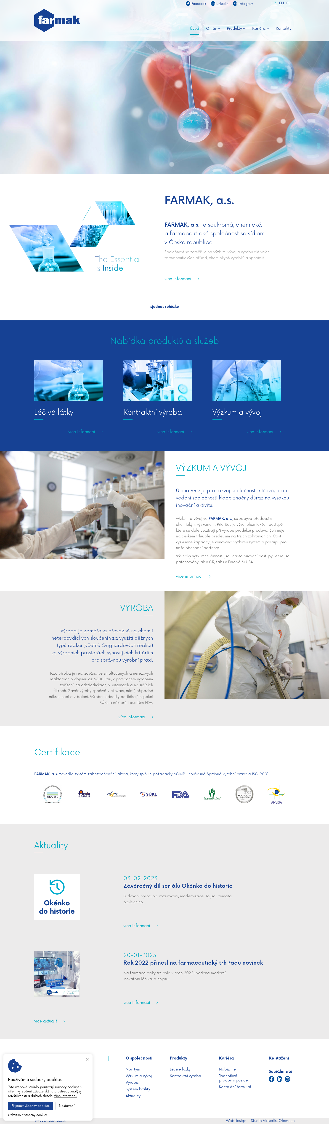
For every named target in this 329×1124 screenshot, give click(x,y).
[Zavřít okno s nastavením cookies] (87, 1060)
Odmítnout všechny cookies (27, 1115)
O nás (213, 28)
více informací (177, 279)
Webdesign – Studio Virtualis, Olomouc (260, 1121)
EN (281, 4)
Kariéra (260, 28)
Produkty (236, 28)
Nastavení (66, 1106)
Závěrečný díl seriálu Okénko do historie (178, 886)
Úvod (194, 28)
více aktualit (45, 1021)
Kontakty (283, 28)
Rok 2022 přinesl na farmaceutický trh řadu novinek (193, 963)
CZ (274, 4)
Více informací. (65, 1096)
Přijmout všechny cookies (30, 1106)
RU (288, 4)
